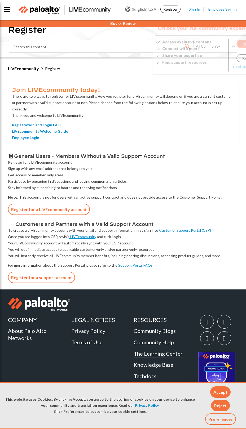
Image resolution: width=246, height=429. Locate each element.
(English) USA (140, 9)
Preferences (220, 419)
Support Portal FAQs (135, 265)
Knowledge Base (153, 364)
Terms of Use (87, 342)
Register (170, 9)
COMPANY (22, 319)
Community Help (154, 342)
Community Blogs (155, 331)
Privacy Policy (147, 405)
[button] (220, 392)
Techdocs (145, 376)
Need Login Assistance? (214, 67)
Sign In (194, 9)
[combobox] (101, 46)
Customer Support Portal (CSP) (185, 230)
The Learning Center (158, 353)
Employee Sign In (222, 9)
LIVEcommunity (23, 68)
